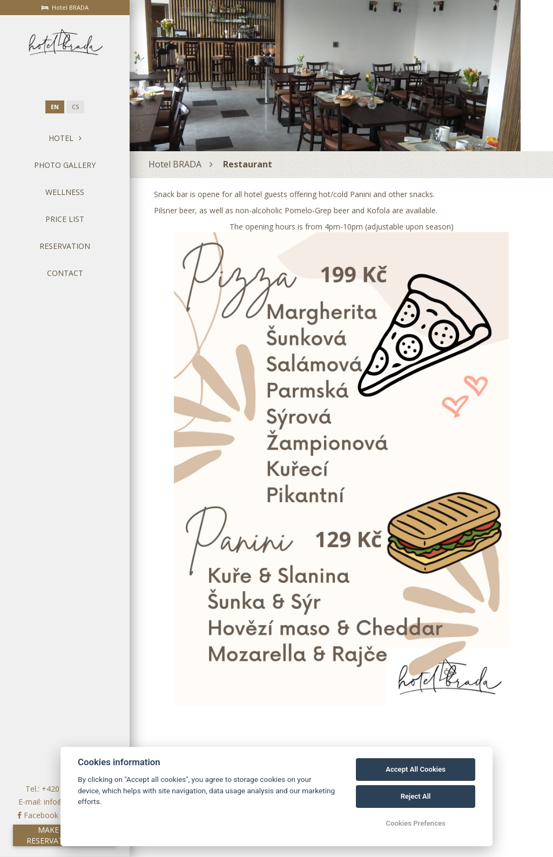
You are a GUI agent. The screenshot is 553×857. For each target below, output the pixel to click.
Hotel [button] (65, 138)
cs (75, 107)
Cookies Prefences (415, 823)
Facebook (37, 815)
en (55, 107)
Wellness (64, 192)
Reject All (416, 796)
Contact (65, 273)
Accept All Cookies (416, 769)
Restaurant (247, 164)
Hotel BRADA (175, 164)
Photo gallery (65, 165)
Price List (64, 219)
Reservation (64, 246)
